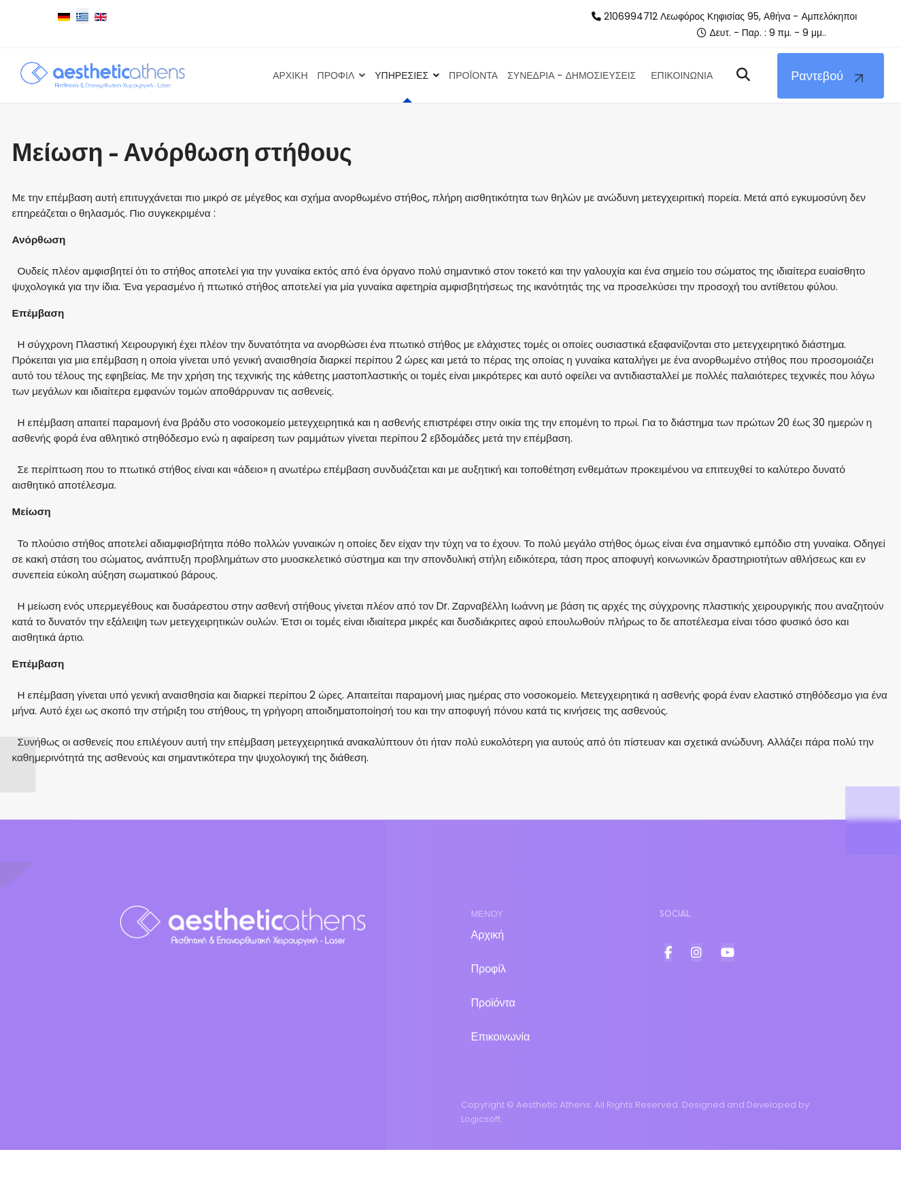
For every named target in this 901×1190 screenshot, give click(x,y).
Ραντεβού (817, 76)
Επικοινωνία (500, 1077)
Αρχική (488, 975)
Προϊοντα (473, 76)
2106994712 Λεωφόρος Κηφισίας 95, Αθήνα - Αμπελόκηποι (735, 16)
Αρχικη (290, 76)
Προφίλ (488, 1009)
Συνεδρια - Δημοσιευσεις (571, 76)
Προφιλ (336, 76)
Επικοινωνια (682, 76)
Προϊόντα (493, 1043)
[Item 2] (696, 992)
